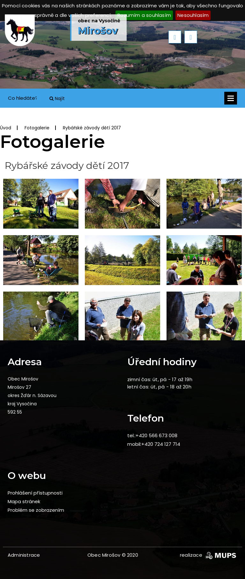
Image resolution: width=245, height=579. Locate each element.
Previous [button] (174, 37)
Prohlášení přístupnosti (35, 492)
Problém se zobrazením (36, 510)
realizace (208, 555)
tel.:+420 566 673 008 (152, 435)
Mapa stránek (24, 501)
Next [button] (190, 37)
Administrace (24, 555)
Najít (57, 98)
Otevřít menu (230, 98)
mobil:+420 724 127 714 (153, 444)
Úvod (5, 128)
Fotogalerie (37, 128)
